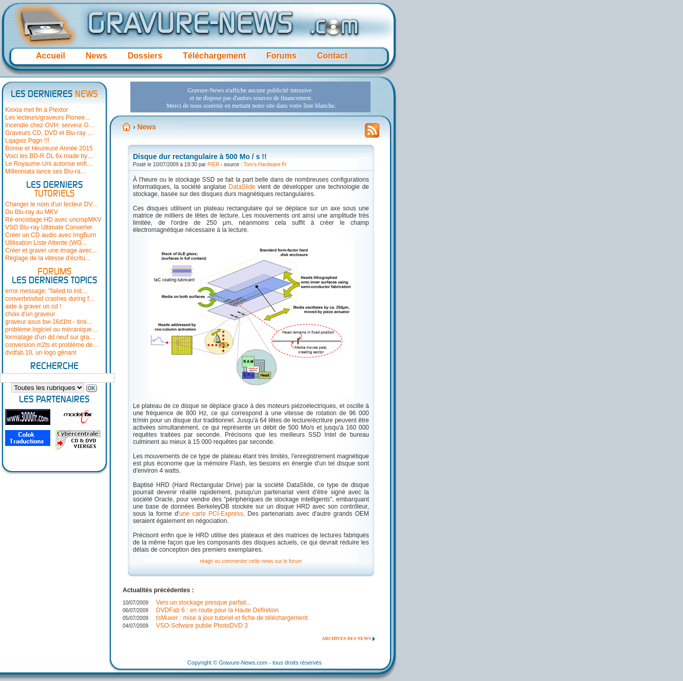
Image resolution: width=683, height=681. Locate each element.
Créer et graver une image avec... (51, 250)
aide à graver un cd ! (33, 306)
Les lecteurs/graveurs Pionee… (48, 117)
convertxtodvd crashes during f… (50, 298)
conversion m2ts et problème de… (52, 344)
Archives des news (346, 638)
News (96, 55)
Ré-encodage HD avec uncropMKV (53, 219)
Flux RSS (372, 133)
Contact (332, 55)
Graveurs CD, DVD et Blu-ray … (49, 133)
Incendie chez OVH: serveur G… (50, 125)
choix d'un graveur (30, 314)
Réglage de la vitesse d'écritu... (47, 258)
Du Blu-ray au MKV (31, 212)
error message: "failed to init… (46, 291)
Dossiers (145, 55)
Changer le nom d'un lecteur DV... (51, 204)
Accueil (50, 55)
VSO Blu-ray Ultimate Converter (48, 227)
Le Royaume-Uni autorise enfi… (49, 163)
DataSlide (242, 186)
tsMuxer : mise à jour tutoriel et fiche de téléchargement (231, 617)
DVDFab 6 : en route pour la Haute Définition (217, 610)
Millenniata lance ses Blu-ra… (46, 171)
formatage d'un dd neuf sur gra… (50, 337)
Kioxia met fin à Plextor (36, 109)
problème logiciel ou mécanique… (51, 329)
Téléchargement (214, 55)
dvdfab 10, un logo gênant (40, 352)
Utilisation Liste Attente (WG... (46, 242)
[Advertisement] (250, 97)
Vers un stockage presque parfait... (203, 602)
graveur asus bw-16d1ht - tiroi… (49, 321)
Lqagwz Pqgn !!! (27, 140)
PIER (213, 164)
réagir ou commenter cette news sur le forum (251, 561)
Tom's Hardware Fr (265, 164)
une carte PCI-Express (211, 513)
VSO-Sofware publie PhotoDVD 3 (202, 625)
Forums (281, 55)
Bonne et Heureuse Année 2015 (49, 148)
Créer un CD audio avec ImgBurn (50, 235)
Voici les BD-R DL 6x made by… (49, 156)
